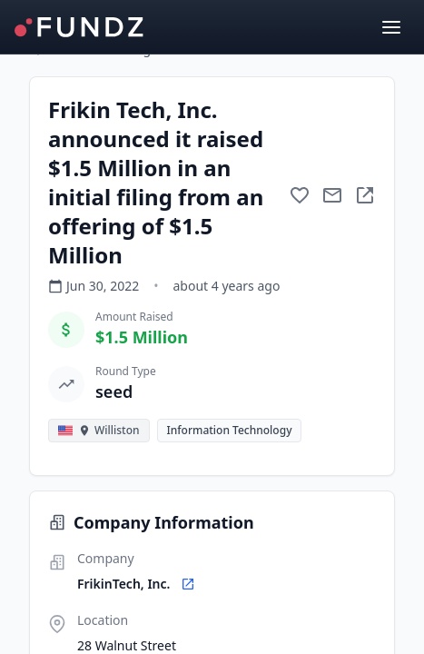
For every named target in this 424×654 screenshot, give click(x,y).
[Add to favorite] (300, 195)
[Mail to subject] (332, 195)
